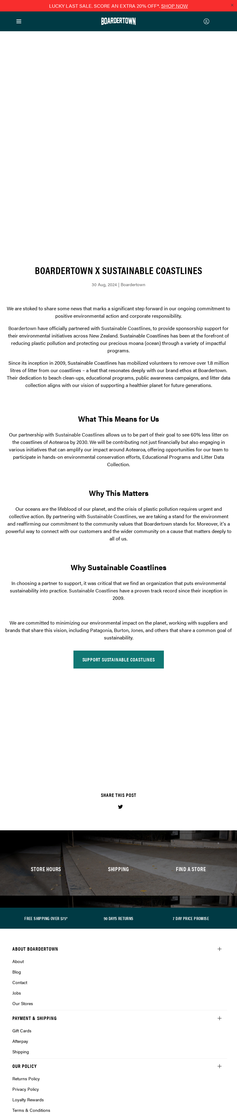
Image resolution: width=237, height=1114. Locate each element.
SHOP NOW (174, 5)
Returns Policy (26, 974)
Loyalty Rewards (28, 995)
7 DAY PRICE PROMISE (191, 814)
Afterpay (20, 937)
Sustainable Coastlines (126, 224)
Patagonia (101, 526)
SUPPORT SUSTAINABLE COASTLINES (118, 555)
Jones (137, 526)
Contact (19, 878)
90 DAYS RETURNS (119, 814)
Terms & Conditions (31, 1006)
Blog (16, 868)
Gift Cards (21, 926)
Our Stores (22, 899)
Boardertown (22, 224)
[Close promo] (232, 5)
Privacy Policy (25, 985)
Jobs (16, 889)
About (18, 857)
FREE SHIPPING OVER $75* (46, 814)
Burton (121, 526)
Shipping (20, 947)
